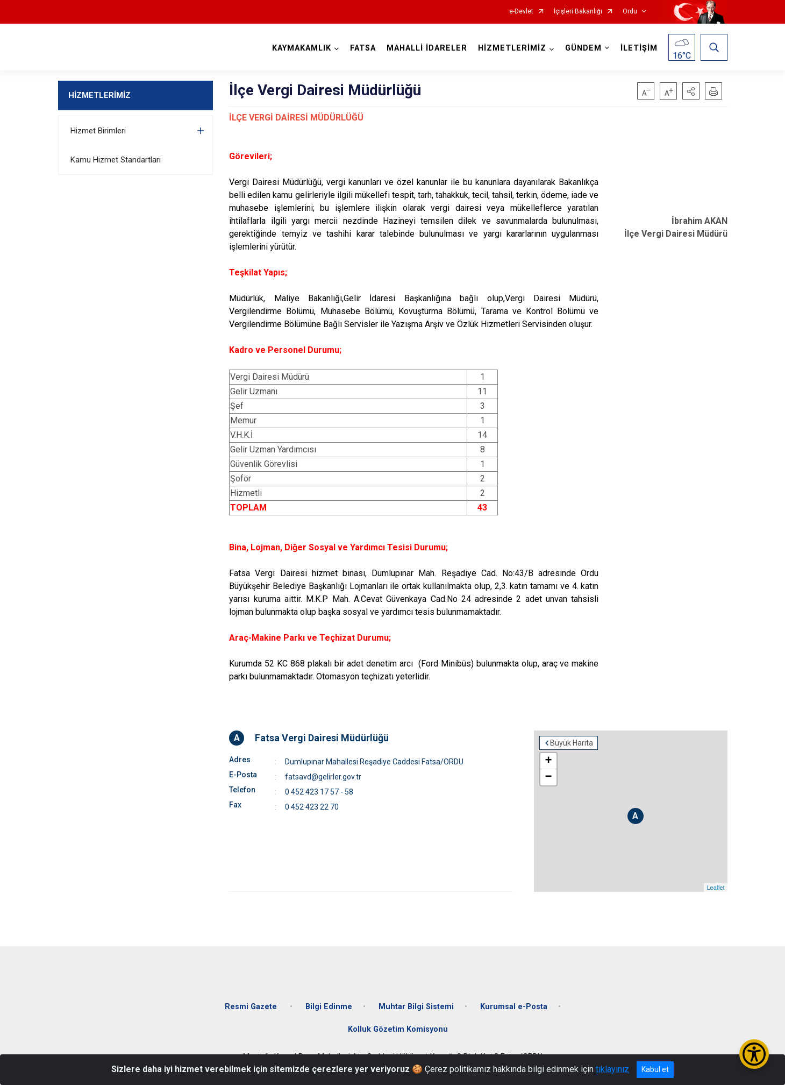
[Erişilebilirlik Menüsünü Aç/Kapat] (754, 1054)
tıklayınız (612, 1069)
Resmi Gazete (252, 1006)
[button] (691, 91)
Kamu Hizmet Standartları (115, 160)
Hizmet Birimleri (98, 131)
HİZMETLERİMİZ (99, 95)
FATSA (363, 48)
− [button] (548, 777)
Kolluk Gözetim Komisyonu (398, 1029)
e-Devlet (521, 11)
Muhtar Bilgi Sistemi (416, 1006)
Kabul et (655, 1069)
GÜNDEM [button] (583, 48)
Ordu (630, 11)
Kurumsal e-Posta (513, 1006)
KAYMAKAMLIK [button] (301, 48)
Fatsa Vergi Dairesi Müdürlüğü (322, 737)
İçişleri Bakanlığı (578, 11)
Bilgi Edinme (328, 1006)
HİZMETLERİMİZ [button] (512, 48)
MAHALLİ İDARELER (427, 48)
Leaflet (715, 887)
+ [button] (548, 761)
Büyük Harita (571, 743)
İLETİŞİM (639, 48)
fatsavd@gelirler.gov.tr (323, 776)
